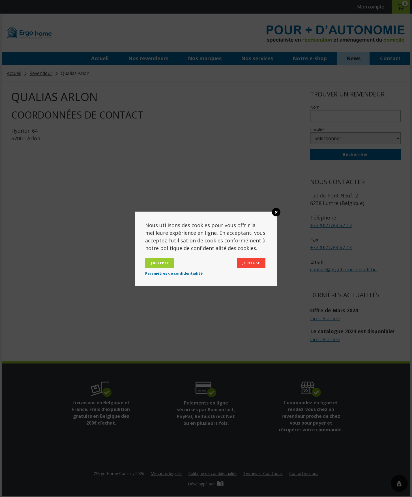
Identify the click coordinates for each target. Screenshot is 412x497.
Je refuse (251, 262)
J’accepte (160, 262)
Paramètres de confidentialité (174, 273)
